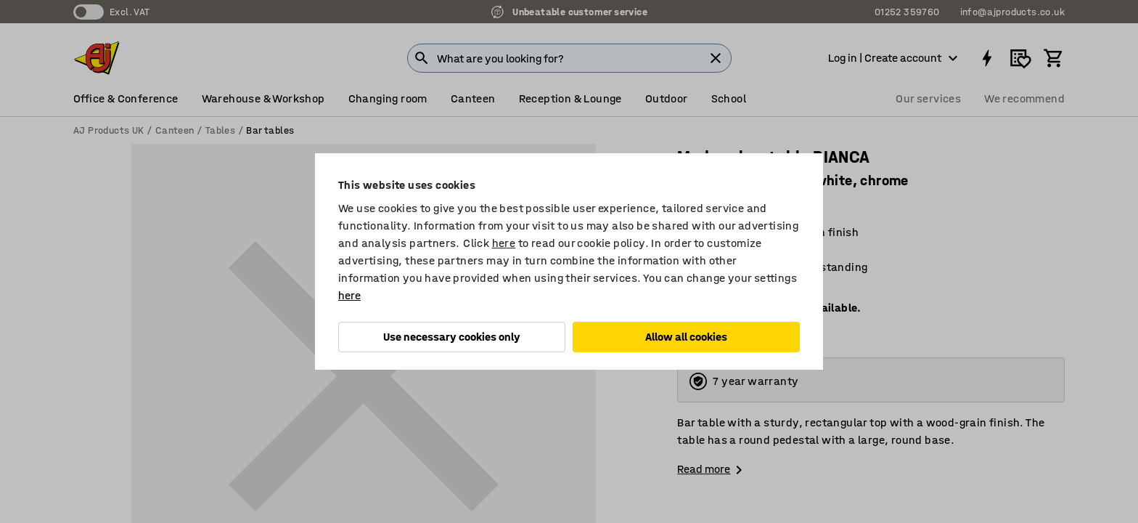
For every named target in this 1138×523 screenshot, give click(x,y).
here (504, 243)
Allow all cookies (686, 337)
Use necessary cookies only (451, 337)
